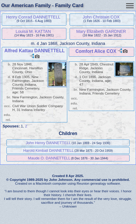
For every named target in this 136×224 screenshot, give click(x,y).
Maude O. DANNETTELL (49, 158)
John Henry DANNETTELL (48, 143)
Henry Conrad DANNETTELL (33, 17)
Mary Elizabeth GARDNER (101, 31)
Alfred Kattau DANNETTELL (34, 50)
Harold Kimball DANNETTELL (48, 150)
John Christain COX (101, 17)
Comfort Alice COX (95, 51)
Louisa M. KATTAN (33, 31)
